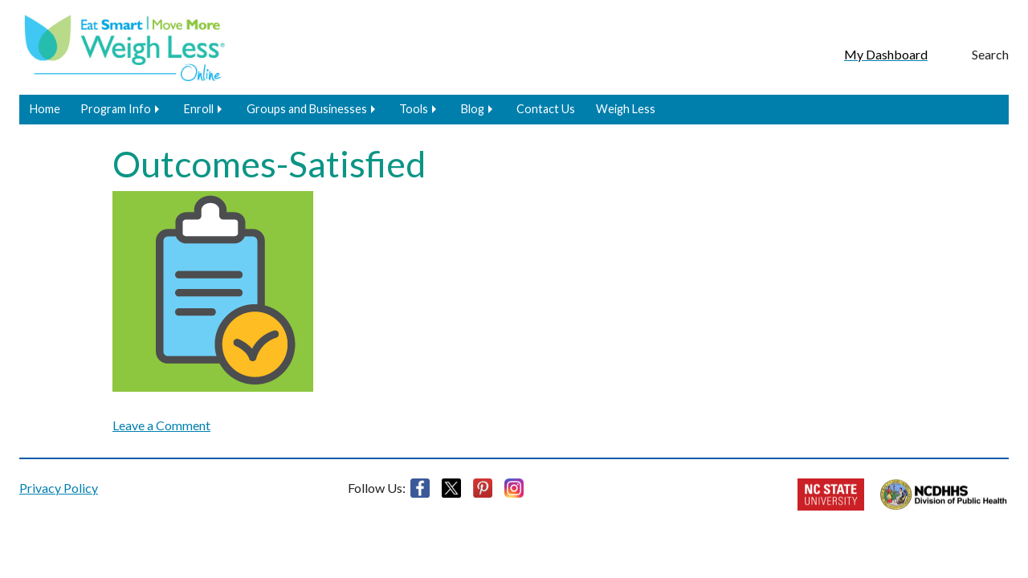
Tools (413, 109)
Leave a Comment (161, 425)
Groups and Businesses (307, 109)
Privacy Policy (58, 487)
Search (990, 54)
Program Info (115, 109)
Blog (472, 109)
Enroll (199, 109)
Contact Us (545, 109)
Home (45, 109)
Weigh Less (625, 109)
